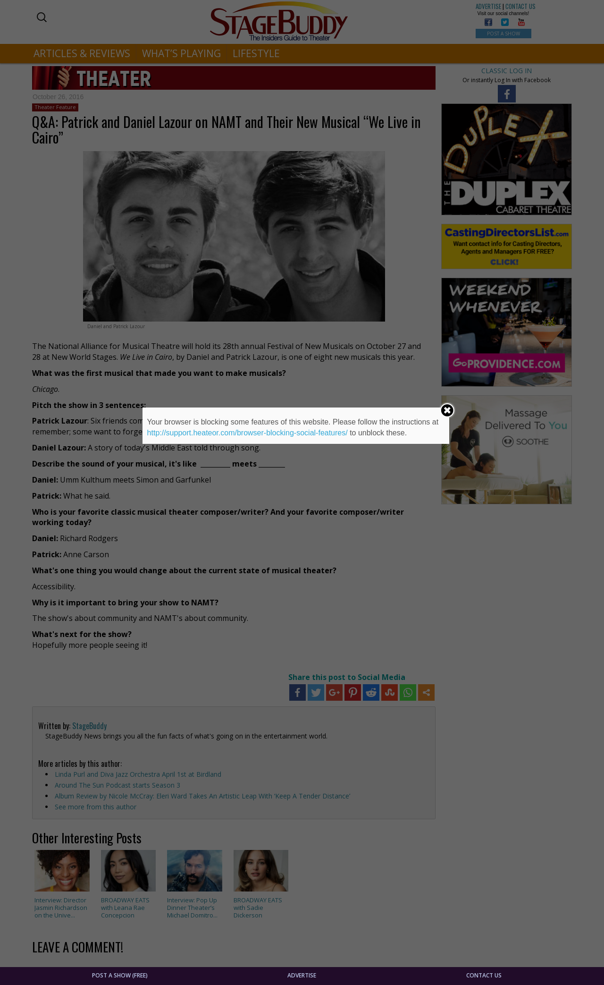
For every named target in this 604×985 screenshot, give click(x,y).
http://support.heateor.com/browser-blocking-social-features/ (247, 433)
